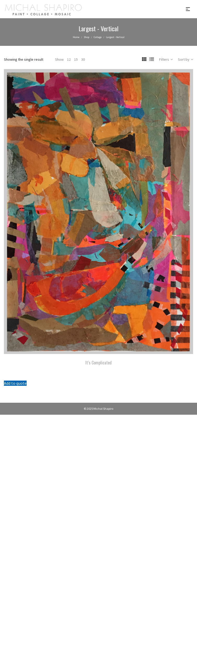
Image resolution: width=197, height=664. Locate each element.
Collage (98, 37)
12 (69, 59)
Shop (86, 37)
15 (76, 59)
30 (83, 59)
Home (76, 37)
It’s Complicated (98, 362)
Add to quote (15, 383)
